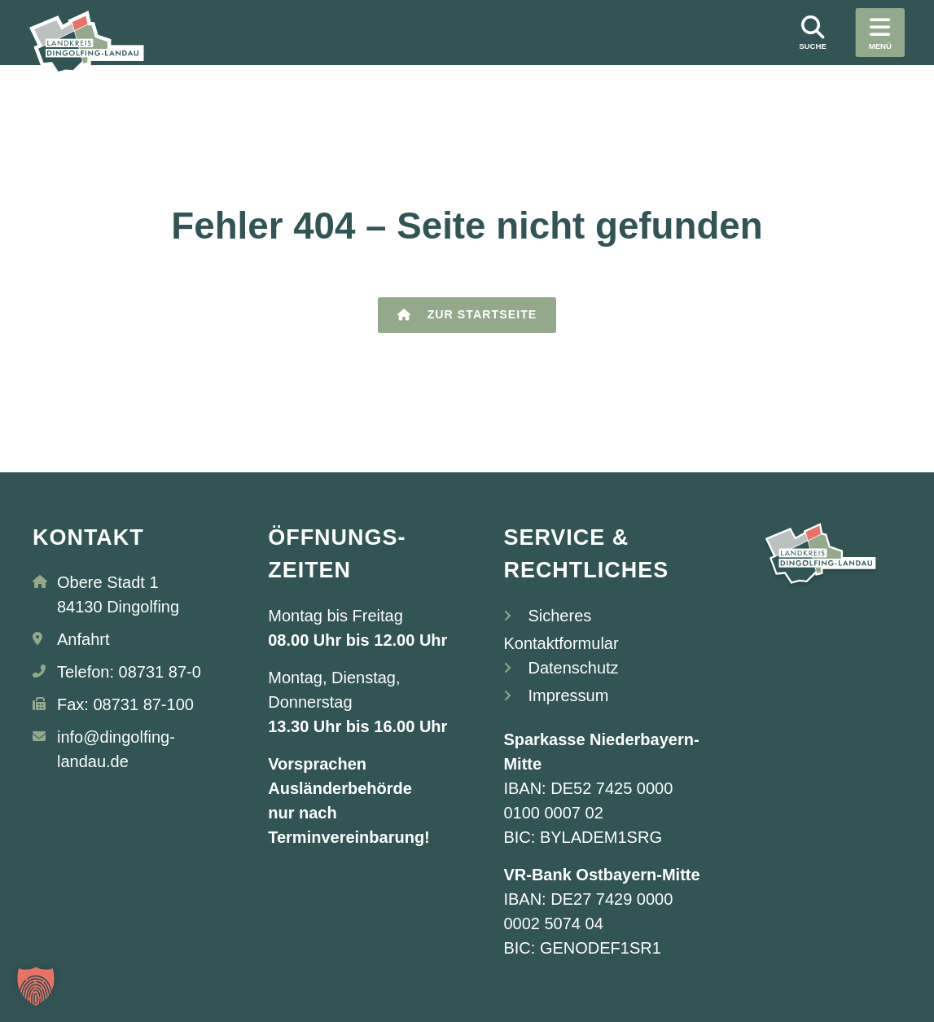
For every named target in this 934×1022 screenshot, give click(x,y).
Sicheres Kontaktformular (560, 629)
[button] (36, 986)
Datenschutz (573, 668)
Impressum (568, 695)
